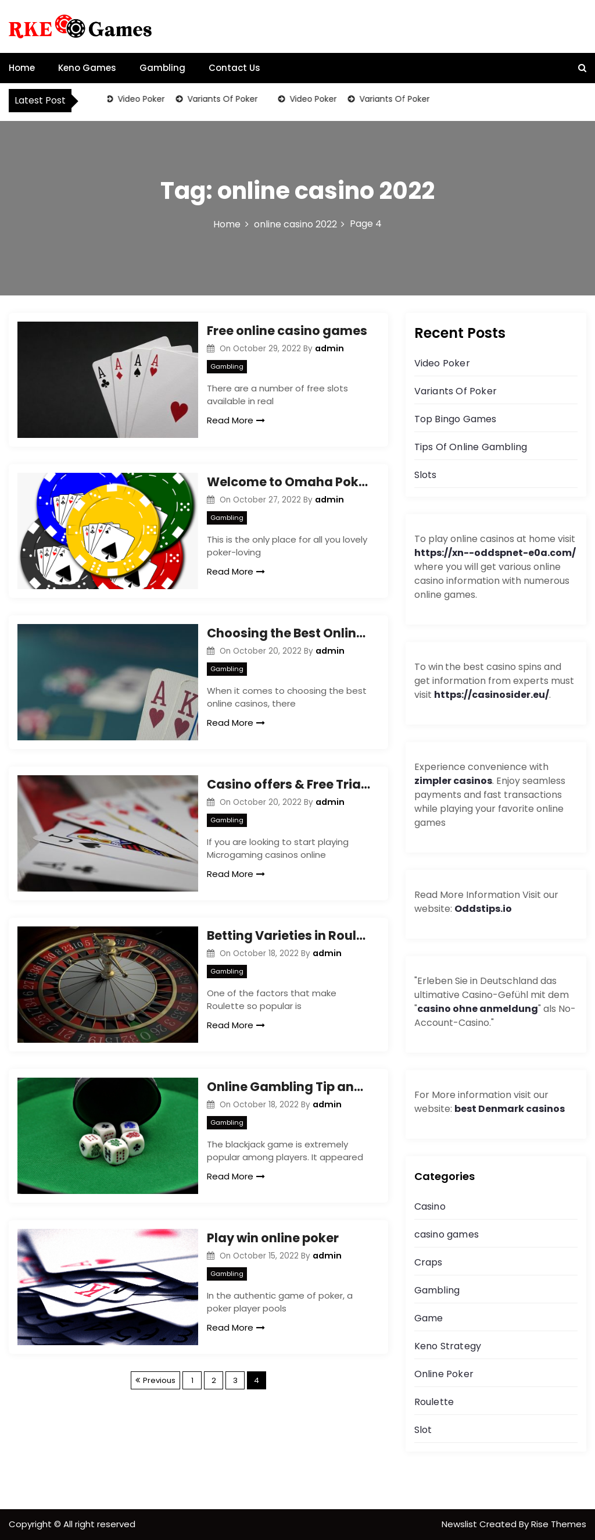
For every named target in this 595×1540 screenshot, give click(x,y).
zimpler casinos (453, 780)
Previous (159, 1380)
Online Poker (444, 1374)
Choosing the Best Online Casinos (288, 633)
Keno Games (87, 68)
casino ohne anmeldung (477, 1008)
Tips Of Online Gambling (471, 447)
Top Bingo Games (455, 419)
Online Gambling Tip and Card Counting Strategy (288, 1086)
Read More (236, 420)
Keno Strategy (448, 1346)
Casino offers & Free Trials (288, 784)
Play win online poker (273, 1237)
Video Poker (141, 99)
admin (329, 348)
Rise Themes (558, 1524)
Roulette (434, 1402)
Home (22, 68)
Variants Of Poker (223, 99)
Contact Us (234, 68)
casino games (446, 1234)
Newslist (460, 1524)
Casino (430, 1206)
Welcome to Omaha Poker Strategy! (288, 481)
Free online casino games (287, 330)
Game (428, 1318)
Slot (423, 1429)
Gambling (162, 68)
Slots (425, 475)
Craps (428, 1262)
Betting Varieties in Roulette (288, 935)
